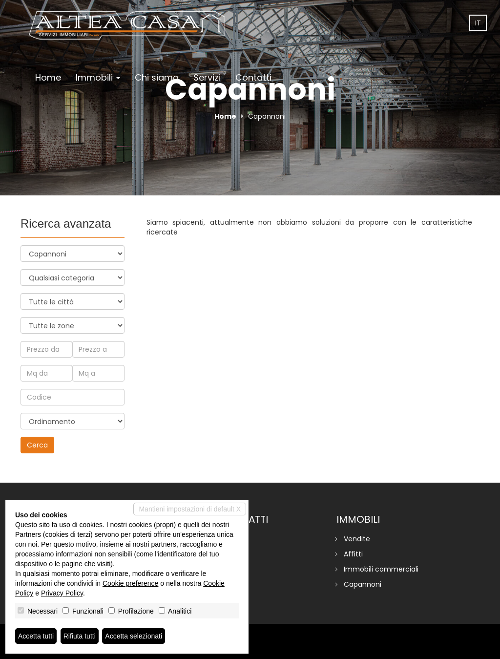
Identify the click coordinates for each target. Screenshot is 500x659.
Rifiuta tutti (79, 636)
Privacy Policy (62, 593)
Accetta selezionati (133, 636)
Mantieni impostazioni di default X (190, 509)
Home (48, 77)
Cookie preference (130, 583)
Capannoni (362, 584)
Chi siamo (157, 77)
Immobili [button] (98, 77)
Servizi (207, 77)
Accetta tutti (36, 636)
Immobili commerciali (381, 569)
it (478, 23)
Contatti (253, 77)
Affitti (353, 554)
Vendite (357, 539)
